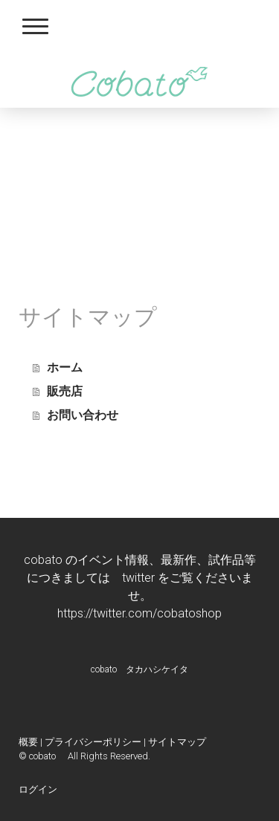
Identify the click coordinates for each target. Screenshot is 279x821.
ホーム (65, 367)
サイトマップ (177, 741)
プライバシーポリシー (93, 741)
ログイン (38, 789)
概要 (28, 741)
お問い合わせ (82, 415)
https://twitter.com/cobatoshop (139, 613)
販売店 (65, 391)
